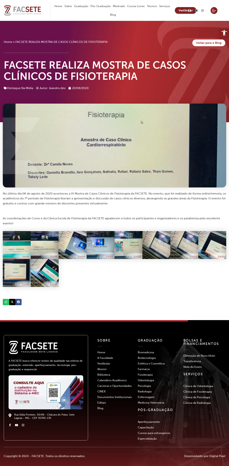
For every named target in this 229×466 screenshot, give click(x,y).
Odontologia (146, 380)
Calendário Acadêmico (112, 380)
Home (58, 6)
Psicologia (144, 386)
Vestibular (103, 363)
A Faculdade (105, 358)
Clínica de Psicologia (196, 397)
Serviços (164, 6)
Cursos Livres (136, 6)
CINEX (101, 391)
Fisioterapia (145, 374)
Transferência (192, 361)
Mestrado (119, 6)
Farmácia (144, 369)
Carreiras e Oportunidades (114, 386)
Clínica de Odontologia (198, 386)
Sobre (68, 6)
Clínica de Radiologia (197, 403)
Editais (101, 402)
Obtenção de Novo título (199, 355)
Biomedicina (146, 352)
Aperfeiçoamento (149, 422)
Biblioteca (103, 374)
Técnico (152, 6)
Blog (113, 14)
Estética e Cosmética (151, 363)
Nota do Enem (192, 367)
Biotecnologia (147, 358)
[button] (6, 302)
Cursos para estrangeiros (154, 433)
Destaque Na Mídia (20, 88)
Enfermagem (146, 397)
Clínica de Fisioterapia (197, 391)
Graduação (81, 6)
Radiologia (145, 391)
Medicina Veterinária (151, 402)
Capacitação (146, 427)
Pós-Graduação (100, 6)
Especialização (147, 438)
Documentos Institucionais (114, 397)
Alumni (101, 369)
